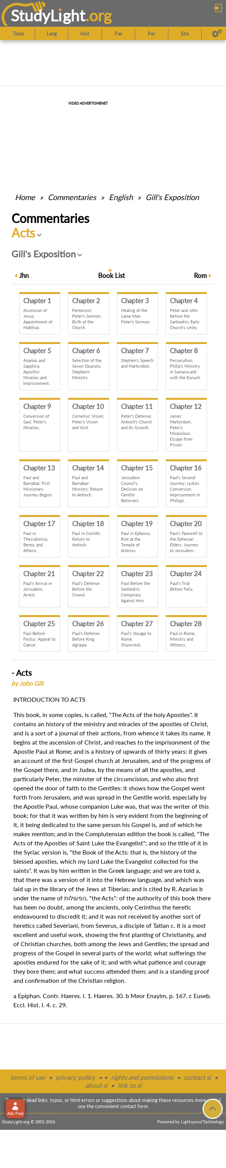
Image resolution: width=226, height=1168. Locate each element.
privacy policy (75, 1077)
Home (25, 197)
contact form (134, 1106)
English (121, 197)
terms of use (27, 1077)
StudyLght (48, 15)
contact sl (197, 1077)
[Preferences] (217, 33)
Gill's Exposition (172, 197)
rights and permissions (142, 1077)
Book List (111, 275)
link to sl (129, 1085)
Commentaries (72, 197)
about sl (96, 1085)
